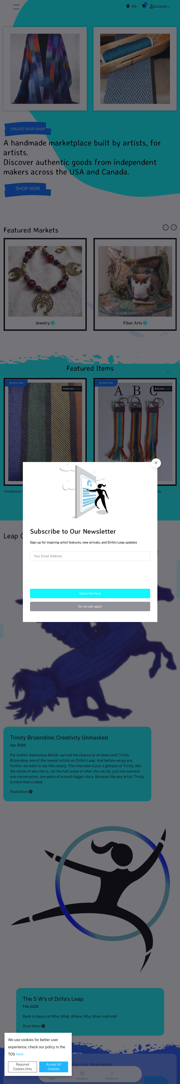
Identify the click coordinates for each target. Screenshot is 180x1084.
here (19, 1054)
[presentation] (90, 573)
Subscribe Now (90, 593)
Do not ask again (90, 606)
